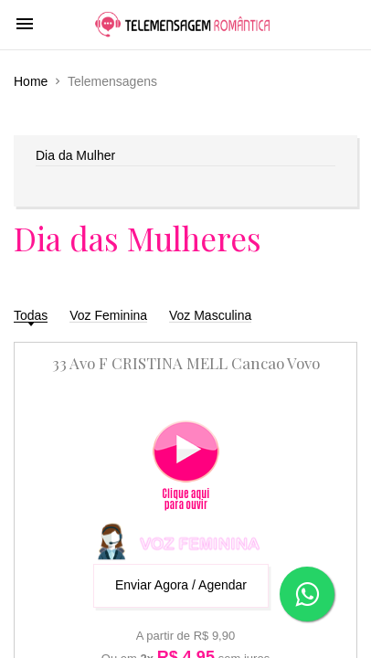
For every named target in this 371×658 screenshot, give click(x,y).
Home (31, 81)
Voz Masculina (210, 315)
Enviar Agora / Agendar (181, 585)
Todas (31, 315)
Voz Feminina (108, 315)
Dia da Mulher (75, 155)
